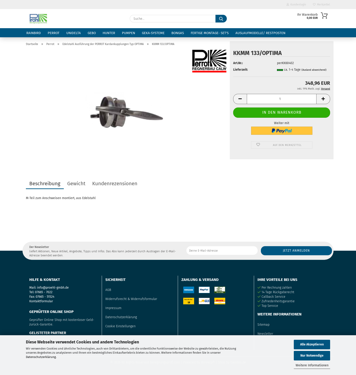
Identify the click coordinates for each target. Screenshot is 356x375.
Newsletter (265, 334)
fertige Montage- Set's (210, 33)
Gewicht (76, 183)
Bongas (177, 33)
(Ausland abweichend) (314, 69)
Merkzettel (321, 4)
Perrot (53, 33)
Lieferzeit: (240, 70)
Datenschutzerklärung (41, 357)
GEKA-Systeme (153, 33)
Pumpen (128, 33)
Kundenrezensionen (114, 183)
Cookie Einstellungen (120, 326)
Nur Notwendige (312, 356)
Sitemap (263, 325)
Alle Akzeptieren (312, 344)
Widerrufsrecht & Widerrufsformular (131, 299)
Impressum (113, 308)
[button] (240, 99)
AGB (108, 290)
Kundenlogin (296, 4)
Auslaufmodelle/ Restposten (260, 33)
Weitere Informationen (312, 365)
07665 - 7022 (43, 292)
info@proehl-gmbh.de (53, 288)
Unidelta (73, 33)
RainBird (33, 33)
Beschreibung (44, 183)
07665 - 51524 (45, 297)
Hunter (109, 33)
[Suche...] (221, 18)
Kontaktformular (41, 301)
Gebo (92, 33)
